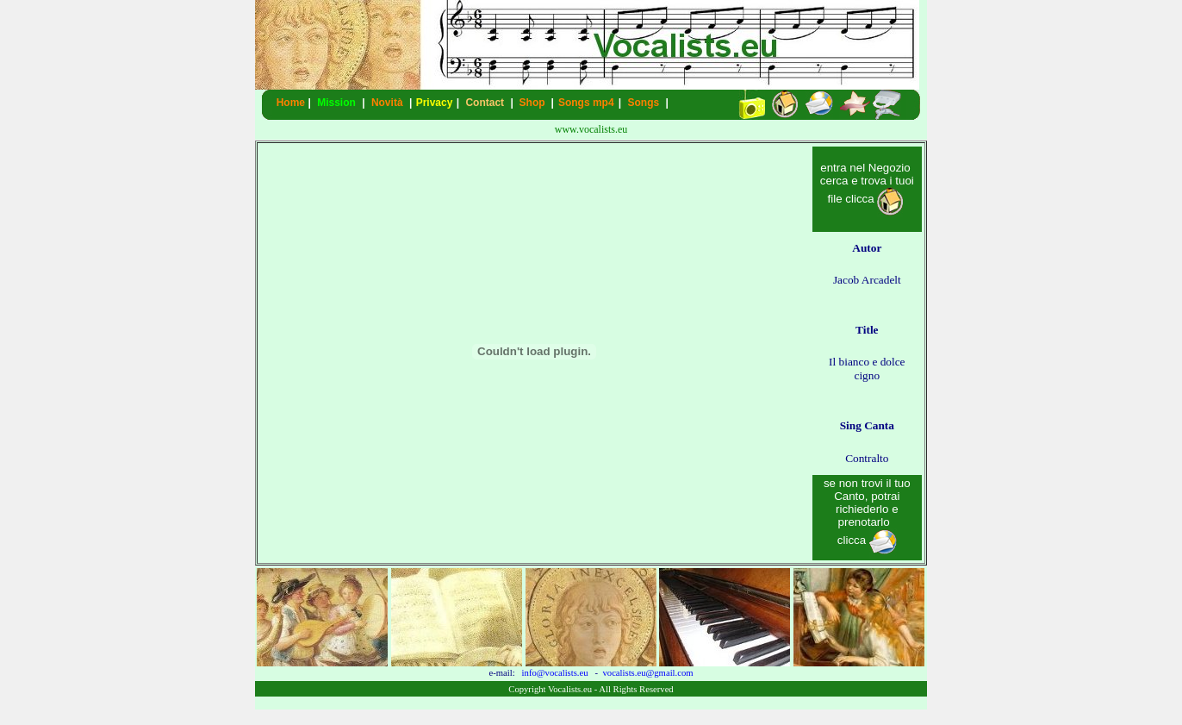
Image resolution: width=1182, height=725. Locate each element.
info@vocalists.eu (555, 673)
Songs (644, 103)
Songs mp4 (586, 103)
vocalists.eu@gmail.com (647, 673)
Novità (387, 103)
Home (291, 103)
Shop (532, 103)
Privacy (434, 103)
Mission (336, 103)
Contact (484, 103)
